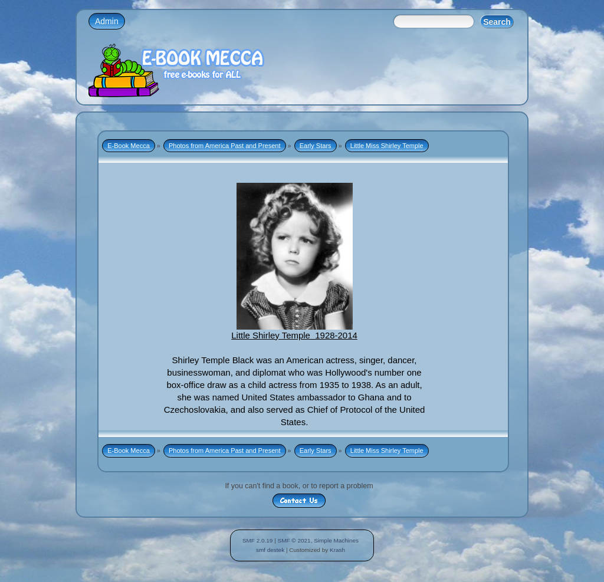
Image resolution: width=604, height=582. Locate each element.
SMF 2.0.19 (257, 540)
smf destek (270, 550)
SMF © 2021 (294, 540)
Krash (337, 550)
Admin (107, 21)
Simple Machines (336, 540)
